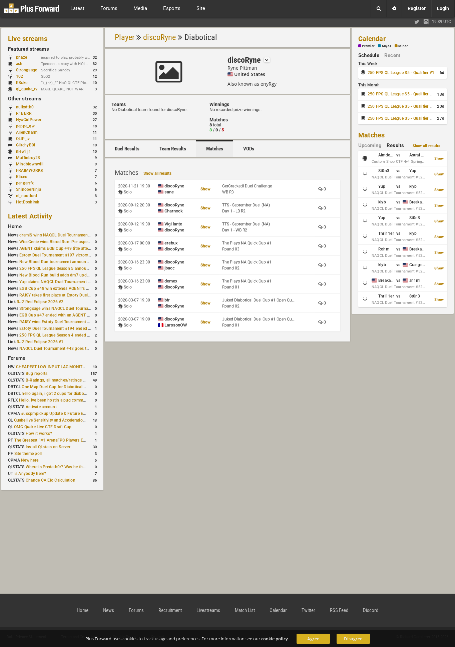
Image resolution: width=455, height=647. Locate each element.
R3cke (21, 82)
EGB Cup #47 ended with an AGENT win (56, 315)
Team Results (172, 149)
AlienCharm (26, 132)
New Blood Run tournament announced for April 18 (67, 261)
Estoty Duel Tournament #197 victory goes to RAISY (67, 255)
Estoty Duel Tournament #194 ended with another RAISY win (75, 328)
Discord (370, 610)
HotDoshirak (27, 202)
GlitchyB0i (25, 145)
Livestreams (208, 610)
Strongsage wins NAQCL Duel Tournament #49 (62, 308)
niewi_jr (23, 151)
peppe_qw (25, 126)
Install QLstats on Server (48, 447)
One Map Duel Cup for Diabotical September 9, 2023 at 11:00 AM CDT (86, 387)
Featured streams (28, 49)
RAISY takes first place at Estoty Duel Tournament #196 (70, 295)
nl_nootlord (26, 195)
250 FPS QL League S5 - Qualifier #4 (401, 118)
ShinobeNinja (28, 189)
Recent (392, 55)
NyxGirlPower (28, 119)
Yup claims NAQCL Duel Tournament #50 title (61, 281)
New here (29, 460)
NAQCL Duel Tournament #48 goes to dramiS (61, 348)
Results (395, 145)
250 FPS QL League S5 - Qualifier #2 (401, 94)
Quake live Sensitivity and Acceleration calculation (60, 420)
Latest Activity (30, 216)
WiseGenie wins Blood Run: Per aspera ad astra (63, 241)
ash (22, 63)
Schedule (368, 55)
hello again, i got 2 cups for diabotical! (57, 393)
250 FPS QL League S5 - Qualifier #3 (401, 106)
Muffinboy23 (28, 157)
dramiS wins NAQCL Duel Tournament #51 (58, 235)
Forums (16, 358)
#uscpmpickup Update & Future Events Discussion (68, 413)
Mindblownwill (29, 164)
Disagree (353, 639)
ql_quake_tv (27, 89)
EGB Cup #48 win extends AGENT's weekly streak (65, 288)
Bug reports (37, 373)
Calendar (372, 39)
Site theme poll (28, 453)
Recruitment (170, 610)
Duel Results (127, 149)
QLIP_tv (23, 138)
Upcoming (370, 145)
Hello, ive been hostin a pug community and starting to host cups (79, 400)
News (108, 610)
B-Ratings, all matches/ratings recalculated (65, 380)
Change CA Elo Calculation (50, 480)
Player (124, 37)
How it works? (39, 433)
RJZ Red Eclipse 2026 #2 (40, 301)
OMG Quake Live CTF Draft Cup (43, 427)
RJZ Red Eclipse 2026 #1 (40, 342)
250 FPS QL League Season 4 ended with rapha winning (70, 335)
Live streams (27, 39)
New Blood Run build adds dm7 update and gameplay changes (77, 275)
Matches (214, 149)
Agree (313, 639)
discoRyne (159, 37)
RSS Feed (339, 610)
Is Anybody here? (30, 473)
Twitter (308, 610)
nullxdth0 (25, 107)
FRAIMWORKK (29, 170)
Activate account (41, 407)
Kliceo (21, 176)
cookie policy (274, 639)
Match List (245, 610)
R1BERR (24, 113)
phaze (21, 57)
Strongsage (26, 70)
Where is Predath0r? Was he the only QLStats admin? (75, 467)
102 (23, 76)
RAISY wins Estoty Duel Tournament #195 (58, 321)
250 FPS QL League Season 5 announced (57, 268)
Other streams (24, 99)
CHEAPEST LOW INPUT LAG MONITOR (52, 367)
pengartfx (25, 183)
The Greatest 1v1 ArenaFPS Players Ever (51, 440)
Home (15, 226)
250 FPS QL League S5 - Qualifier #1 (401, 72)
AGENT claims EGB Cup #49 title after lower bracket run (70, 248)
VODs (248, 149)
